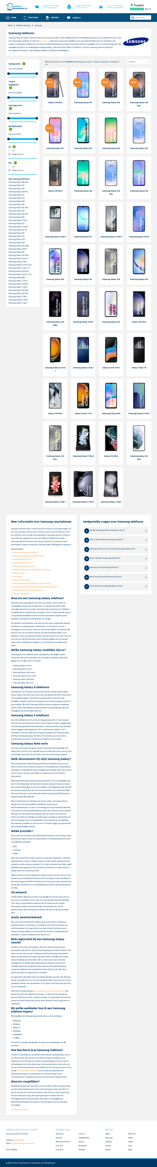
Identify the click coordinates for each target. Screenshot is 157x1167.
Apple (107, 1134)
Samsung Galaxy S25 (16, 204)
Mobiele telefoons (23, 25)
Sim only (59, 1137)
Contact (82, 1134)
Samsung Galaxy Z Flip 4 (18, 287)
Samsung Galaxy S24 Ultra (19, 271)
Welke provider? (19, 573)
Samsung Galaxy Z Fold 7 (18, 280)
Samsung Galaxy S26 (16, 188)
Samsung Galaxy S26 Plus (18, 191)
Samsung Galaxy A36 (16, 217)
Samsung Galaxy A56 (16, 201)
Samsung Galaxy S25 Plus (18, 214)
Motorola (131, 1134)
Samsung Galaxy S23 (16, 236)
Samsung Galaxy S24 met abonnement (49, 991)
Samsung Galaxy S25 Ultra (19, 207)
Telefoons (60, 1134)
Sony (130, 1145)
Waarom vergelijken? (21, 593)
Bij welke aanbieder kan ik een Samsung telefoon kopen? (35, 587)
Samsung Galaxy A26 (16, 210)
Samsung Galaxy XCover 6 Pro (20, 265)
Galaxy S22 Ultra (111, 456)
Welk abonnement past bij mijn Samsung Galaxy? (32, 569)
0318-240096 (19, 1140)
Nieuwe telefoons (63, 1141)
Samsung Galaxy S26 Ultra (19, 182)
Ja (13, 150)
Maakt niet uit (17, 154)
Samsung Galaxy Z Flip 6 (18, 220)
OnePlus (108, 1141)
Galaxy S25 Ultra (55, 191)
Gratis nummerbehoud (22, 580)
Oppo (130, 1149)
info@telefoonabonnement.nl (23, 1143)
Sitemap (82, 1149)
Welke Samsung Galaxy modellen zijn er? (28, 556)
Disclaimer (83, 1145)
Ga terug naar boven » (19, 1109)
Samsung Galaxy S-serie (22, 562)
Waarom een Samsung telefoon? (26, 552)
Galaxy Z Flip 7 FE (139, 367)
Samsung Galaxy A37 (16, 195)
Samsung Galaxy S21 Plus (18, 293)
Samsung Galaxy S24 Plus (18, 284)
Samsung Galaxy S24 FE (18, 249)
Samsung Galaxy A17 (16, 223)
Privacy (81, 1141)
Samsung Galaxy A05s (17, 277)
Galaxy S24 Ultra (55, 413)
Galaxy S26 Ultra (55, 102)
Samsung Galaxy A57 (16, 185)
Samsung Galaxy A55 (16, 233)
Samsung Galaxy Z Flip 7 (18, 261)
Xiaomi (107, 1149)
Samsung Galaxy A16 (16, 198)
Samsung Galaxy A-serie (22, 559)
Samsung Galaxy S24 (16, 239)
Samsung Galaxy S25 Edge (19, 245)
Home (10, 25)
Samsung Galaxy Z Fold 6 (18, 226)
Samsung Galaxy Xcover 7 (18, 258)
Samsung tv (44, 41)
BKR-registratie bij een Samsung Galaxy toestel (32, 583)
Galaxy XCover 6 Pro (111, 367)
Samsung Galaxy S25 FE (18, 230)
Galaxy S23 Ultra (139, 322)
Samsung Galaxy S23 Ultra (19, 255)
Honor (130, 1141)
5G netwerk (17, 576)
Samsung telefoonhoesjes (27, 1070)
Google (108, 1145)
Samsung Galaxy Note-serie (24, 566)
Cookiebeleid (84, 1137)
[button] (31, 17)
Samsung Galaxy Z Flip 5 (18, 303)
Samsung (109, 1137)
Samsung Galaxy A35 (16, 252)
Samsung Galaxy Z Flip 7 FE (19, 268)
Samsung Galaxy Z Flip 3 (18, 296)
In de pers (60, 1149)
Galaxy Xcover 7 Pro (83, 413)
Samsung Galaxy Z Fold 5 (18, 299)
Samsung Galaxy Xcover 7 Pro (20, 274)
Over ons (59, 1145)
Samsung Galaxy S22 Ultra (19, 290)
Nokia (130, 1137)
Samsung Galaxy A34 (16, 242)
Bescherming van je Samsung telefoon (28, 590)
